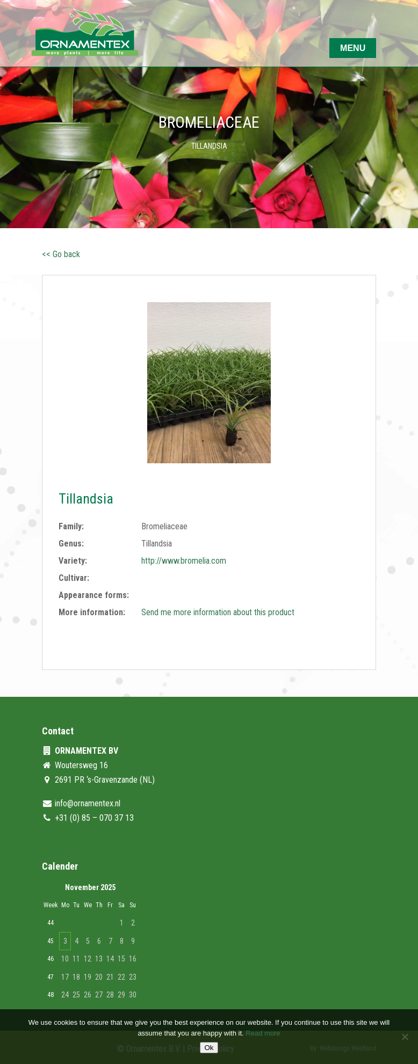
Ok (208, 1048)
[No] (404, 1036)
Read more (263, 1033)
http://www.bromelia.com (183, 561)
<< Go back (61, 254)
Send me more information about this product (217, 612)
